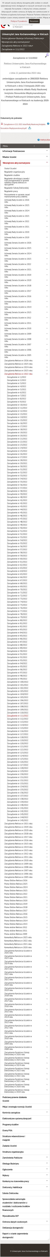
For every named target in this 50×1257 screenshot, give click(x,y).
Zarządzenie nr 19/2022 (17, 432)
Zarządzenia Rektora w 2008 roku (18, 867)
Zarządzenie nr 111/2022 (13, 49)
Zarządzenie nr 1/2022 (16, 377)
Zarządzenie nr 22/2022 (17, 441)
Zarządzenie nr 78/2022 (17, 614)
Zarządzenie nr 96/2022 (17, 669)
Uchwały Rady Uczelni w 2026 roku (16, 201)
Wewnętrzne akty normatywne (15, 42)
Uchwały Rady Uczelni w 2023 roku (16, 217)
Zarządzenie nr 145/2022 (17, 820)
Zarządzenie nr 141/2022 (17, 808)
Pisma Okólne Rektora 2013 (15, 924)
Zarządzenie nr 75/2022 (17, 605)
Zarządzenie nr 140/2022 (17, 805)
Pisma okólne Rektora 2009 (15, 934)
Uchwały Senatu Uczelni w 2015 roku (17, 302)
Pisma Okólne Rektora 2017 (15, 910)
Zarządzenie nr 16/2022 (17, 423)
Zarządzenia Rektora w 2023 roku (18, 370)
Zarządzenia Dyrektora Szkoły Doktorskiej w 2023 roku (16, 1069)
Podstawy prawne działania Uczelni (14, 1099)
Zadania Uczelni (9, 1145)
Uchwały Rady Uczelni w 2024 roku (16, 211)
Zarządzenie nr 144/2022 (17, 817)
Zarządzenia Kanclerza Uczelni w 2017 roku (18, 1000)
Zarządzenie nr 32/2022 (17, 472)
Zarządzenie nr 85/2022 (17, 635)
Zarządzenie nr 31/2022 (17, 469)
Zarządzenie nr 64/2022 (17, 571)
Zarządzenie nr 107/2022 (17, 703)
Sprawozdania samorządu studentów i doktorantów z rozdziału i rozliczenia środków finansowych (16, 1204)
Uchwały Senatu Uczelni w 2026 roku (17, 243)
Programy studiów (10, 1124)
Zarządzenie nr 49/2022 (17, 525)
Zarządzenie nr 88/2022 (17, 645)
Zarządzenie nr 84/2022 (17, 632)
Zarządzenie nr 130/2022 (17, 774)
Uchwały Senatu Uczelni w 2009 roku (17, 334)
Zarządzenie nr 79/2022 (17, 617)
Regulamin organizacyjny (14, 172)
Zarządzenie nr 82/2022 (17, 626)
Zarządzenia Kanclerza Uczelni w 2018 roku (18, 994)
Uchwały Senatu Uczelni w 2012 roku (17, 318)
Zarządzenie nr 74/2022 (17, 602)
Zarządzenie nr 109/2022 (17, 709)
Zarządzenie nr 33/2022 (17, 475)
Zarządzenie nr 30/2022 (17, 466)
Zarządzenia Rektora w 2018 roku (18, 833)
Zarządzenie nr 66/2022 (17, 577)
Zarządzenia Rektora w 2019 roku (18, 830)
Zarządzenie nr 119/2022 (17, 740)
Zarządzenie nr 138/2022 (17, 799)
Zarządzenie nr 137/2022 (17, 795)
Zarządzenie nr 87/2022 (17, 642)
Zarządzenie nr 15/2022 (17, 420)
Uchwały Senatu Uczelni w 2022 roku (17, 265)
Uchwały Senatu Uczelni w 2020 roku (17, 276)
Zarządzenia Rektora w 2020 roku (18, 827)
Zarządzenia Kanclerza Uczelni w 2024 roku (18, 962)
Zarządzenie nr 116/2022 (17, 731)
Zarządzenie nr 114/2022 (17, 725)
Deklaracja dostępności (12, 1227)
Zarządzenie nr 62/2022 (17, 565)
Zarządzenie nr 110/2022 (17, 712)
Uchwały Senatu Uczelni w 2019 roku (17, 281)
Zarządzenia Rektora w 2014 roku (18, 847)
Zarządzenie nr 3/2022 (16, 383)
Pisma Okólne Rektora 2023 (15, 890)
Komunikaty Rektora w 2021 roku (18, 944)
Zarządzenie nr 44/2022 (17, 509)
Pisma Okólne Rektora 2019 (15, 904)
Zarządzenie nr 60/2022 (17, 558)
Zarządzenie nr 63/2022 (17, 568)
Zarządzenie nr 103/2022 (17, 691)
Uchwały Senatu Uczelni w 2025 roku (17, 249)
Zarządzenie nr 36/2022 (17, 485)
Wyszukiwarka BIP (10, 1216)
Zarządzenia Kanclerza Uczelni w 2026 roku (18, 951)
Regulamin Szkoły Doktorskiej (16, 188)
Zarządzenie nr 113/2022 (17, 722)
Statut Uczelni (10, 168)
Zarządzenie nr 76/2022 (17, 608)
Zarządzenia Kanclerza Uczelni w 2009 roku (18, 1042)
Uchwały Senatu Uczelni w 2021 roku (17, 270)
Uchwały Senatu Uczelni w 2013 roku (17, 313)
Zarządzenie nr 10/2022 (17, 405)
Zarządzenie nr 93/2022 (17, 660)
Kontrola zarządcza (11, 1112)
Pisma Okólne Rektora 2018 (15, 907)
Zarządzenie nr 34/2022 (17, 478)
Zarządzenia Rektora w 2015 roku (18, 843)
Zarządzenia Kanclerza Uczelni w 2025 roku (18, 957)
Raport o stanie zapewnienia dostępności (15, 1235)
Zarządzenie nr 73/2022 (17, 598)
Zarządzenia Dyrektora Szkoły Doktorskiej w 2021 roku (16, 1080)
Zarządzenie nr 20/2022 (17, 435)
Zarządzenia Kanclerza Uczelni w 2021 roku (18, 978)
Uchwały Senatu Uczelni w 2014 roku (17, 308)
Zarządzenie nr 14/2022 (17, 417)
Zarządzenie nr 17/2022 (17, 426)
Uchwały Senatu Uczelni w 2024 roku (17, 254)
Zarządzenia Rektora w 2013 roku (18, 850)
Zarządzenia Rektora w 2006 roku (18, 873)
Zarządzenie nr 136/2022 (17, 792)
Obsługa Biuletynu (10, 1163)
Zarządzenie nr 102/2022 (17, 688)
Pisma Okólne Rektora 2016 (15, 914)
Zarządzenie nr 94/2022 (17, 663)
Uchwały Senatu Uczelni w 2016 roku (17, 297)
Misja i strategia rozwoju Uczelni (17, 1106)
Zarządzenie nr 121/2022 (17, 746)
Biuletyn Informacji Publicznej (29, 38)
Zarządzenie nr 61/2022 (17, 562)
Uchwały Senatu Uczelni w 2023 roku (17, 260)
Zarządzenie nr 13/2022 (17, 414)
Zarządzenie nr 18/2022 (17, 429)
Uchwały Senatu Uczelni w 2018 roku (17, 286)
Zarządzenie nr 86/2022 (17, 638)
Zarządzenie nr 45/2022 (17, 512)
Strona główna (8, 38)
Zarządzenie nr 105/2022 (17, 697)
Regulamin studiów (12, 175)
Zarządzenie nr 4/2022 (16, 386)
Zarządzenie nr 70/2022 (17, 589)
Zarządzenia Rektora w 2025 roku (18, 364)
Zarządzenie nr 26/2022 (17, 454)
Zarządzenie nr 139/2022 (17, 802)
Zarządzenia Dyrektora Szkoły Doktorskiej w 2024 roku (16, 1064)
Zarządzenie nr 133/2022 (17, 783)
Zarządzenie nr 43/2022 (17, 506)
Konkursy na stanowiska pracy (15, 1181)
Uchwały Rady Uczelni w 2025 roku (16, 206)
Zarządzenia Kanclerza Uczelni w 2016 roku (18, 1005)
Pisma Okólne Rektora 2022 (15, 894)
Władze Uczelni (9, 157)
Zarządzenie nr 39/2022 (17, 494)
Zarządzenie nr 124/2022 (17, 755)
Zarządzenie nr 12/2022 (17, 411)
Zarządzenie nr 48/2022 (17, 521)
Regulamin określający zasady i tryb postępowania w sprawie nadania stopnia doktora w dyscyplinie (16, 181)
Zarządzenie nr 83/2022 (17, 629)
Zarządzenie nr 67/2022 (17, 580)
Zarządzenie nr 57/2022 (17, 549)
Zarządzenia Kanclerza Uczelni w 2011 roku (18, 1032)
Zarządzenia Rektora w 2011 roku (18, 857)
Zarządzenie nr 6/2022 (16, 392)
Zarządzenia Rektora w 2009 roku (18, 863)
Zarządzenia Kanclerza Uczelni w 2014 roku (18, 1016)
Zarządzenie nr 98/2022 (17, 675)
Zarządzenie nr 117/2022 (17, 734)
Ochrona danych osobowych (14, 1221)
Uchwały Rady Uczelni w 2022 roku (16, 222)
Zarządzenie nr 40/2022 (17, 497)
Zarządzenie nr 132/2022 (17, 780)
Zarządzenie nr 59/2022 (17, 555)
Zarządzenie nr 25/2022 (17, 451)
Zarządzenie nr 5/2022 (16, 389)
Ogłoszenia (7, 1169)
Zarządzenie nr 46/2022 (17, 515)
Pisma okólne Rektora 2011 (15, 930)
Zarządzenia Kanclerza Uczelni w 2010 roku (18, 1037)
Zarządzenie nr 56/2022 (17, 546)
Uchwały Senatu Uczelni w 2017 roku (17, 292)
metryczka (45, 140)
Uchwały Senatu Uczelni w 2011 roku (17, 324)
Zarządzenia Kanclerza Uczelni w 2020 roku (18, 984)
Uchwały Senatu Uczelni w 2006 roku (17, 351)
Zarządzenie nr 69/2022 (17, 586)
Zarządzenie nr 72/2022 (17, 595)
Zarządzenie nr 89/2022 (17, 648)
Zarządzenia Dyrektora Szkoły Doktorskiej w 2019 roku (16, 1091)
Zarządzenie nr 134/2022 (17, 786)
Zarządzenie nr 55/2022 (17, 543)
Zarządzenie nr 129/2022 (17, 771)
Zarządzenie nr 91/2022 (17, 654)
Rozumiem (34, 21)
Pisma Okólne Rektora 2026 (15, 880)
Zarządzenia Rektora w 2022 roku (17, 45)
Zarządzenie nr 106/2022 (17, 700)
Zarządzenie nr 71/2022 (17, 592)
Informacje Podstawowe (13, 151)
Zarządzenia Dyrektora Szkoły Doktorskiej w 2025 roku (16, 1059)
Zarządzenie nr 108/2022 (17, 706)
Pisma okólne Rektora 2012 (15, 927)
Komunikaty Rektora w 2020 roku (18, 947)
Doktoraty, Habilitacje (12, 1187)
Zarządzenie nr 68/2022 (17, 583)
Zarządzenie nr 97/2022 (17, 672)
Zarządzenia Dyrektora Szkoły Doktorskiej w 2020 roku (16, 1085)
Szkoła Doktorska (10, 1193)
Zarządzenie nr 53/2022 (17, 537)
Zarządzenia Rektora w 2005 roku (18, 877)
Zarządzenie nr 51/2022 (17, 531)
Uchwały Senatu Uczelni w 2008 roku (17, 340)
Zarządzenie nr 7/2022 (16, 395)
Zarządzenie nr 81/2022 (17, 623)
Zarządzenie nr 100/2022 (17, 682)
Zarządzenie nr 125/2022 (17, 759)
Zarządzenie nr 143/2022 (17, 814)
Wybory (5, 1175)
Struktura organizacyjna (12, 1151)
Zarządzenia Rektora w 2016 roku (18, 840)
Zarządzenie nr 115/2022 (17, 728)
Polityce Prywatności (19, 21)
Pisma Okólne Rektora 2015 (15, 917)
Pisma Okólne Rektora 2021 (15, 897)
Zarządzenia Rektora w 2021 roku (18, 823)
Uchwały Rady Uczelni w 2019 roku (16, 238)
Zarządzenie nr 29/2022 (17, 463)
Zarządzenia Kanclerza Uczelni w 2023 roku (18, 968)
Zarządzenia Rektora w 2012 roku (18, 853)
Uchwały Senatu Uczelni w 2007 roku (17, 345)
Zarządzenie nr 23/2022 (17, 445)
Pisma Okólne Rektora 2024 (15, 887)
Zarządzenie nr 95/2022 (17, 666)
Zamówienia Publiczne (12, 1157)
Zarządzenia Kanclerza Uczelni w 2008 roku (18, 1048)
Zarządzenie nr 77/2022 (17, 611)
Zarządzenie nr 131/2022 (17, 777)
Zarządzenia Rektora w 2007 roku (18, 870)
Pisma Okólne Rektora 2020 (15, 900)
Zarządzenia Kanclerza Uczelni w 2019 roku (18, 989)
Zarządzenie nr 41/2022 (17, 500)
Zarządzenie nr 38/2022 (17, 491)
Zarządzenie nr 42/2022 (17, 503)
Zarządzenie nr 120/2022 (17, 743)
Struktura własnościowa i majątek (13, 1138)
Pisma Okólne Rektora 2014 (15, 920)
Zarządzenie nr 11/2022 (17, 408)
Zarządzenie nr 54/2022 (17, 540)
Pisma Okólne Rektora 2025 (15, 884)
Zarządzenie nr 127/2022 (17, 765)
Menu (5, 146)
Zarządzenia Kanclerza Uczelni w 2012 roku (18, 1026)
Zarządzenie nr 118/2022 (17, 737)
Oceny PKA (7, 1130)
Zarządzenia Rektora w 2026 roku (18, 360)
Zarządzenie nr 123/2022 (17, 752)
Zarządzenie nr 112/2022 (17, 719)
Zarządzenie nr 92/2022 (17, 657)
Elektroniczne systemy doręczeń (16, 1118)
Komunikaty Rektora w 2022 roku (18, 940)
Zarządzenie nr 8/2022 (16, 398)
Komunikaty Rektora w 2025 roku (18, 937)
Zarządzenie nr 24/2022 (17, 448)
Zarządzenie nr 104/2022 (17, 694)
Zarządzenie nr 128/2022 (17, 768)
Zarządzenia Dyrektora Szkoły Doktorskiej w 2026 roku (16, 1053)
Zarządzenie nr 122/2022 (17, 749)
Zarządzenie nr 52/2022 (17, 534)
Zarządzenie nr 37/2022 (17, 488)
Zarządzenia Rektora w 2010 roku (18, 860)
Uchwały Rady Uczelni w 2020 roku (16, 233)
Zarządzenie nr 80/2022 (17, 620)
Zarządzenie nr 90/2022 (17, 651)
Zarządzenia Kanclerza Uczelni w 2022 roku (18, 973)
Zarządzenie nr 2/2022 (16, 380)
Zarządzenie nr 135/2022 (17, 789)
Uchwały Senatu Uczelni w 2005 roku (17, 356)
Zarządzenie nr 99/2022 (17, 678)
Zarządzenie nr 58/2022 (17, 552)
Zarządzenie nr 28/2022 (17, 460)
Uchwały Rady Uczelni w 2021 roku (16, 227)
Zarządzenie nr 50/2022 (17, 528)
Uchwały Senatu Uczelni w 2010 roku (17, 329)
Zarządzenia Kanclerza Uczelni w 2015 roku (18, 1010)
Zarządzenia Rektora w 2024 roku (18, 367)
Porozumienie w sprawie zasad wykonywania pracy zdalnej (17, 195)
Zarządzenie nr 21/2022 (17, 438)
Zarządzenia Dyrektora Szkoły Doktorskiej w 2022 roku (16, 1075)
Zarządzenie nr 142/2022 (17, 811)
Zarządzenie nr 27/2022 (17, 457)
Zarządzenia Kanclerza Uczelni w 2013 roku (18, 1021)
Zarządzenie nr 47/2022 (17, 518)
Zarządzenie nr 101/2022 (17, 685)
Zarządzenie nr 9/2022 (16, 401)
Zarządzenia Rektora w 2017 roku (18, 837)
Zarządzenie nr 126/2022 (17, 762)
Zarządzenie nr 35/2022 (17, 481)
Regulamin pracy (11, 191)
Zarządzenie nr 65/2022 (17, 574)
